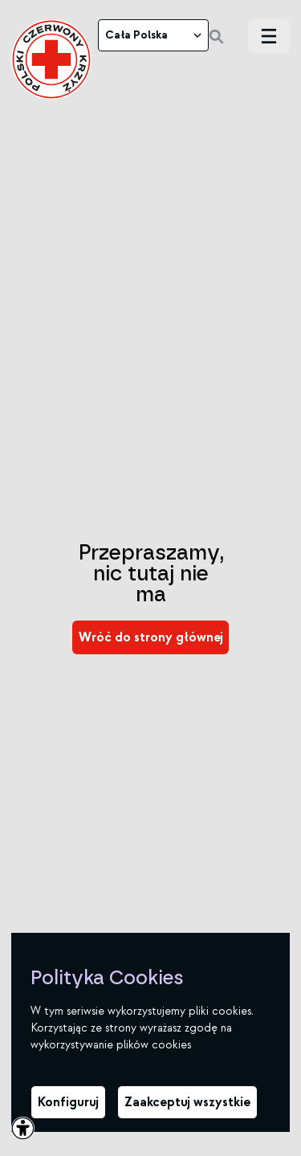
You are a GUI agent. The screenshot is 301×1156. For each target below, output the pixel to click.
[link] (51, 59)
